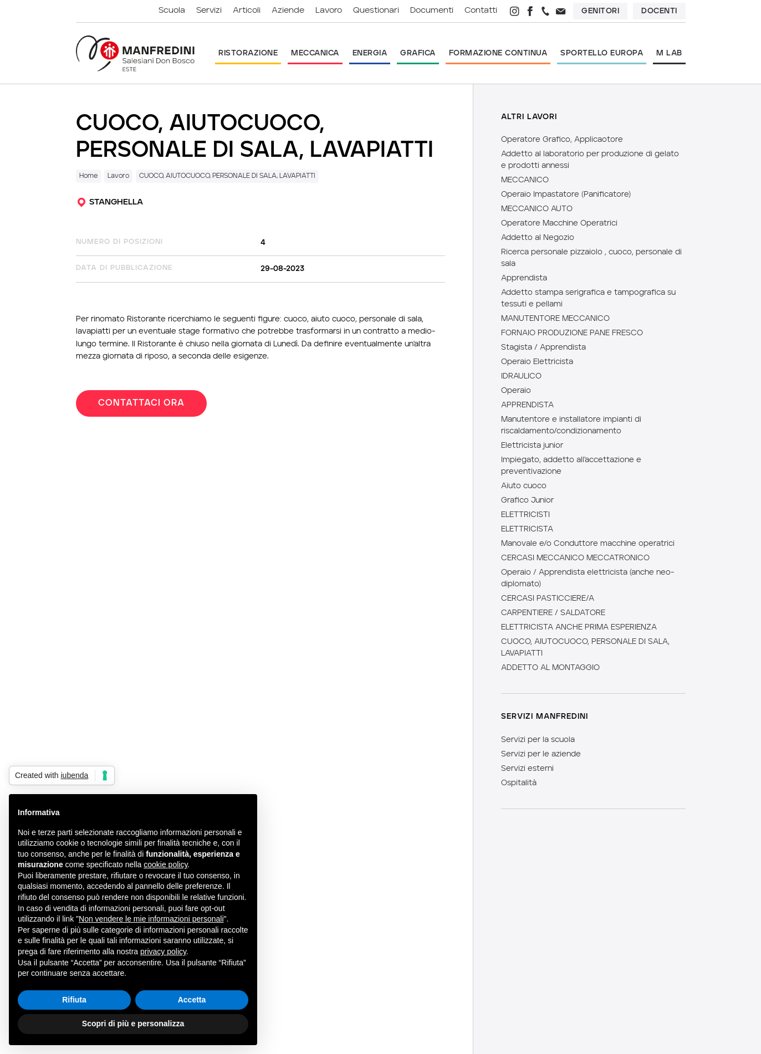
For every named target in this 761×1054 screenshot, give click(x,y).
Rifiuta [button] (74, 999)
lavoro (328, 11)
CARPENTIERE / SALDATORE (553, 613)
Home (88, 176)
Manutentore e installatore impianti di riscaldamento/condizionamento (571, 425)
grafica (418, 53)
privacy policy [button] (163, 951)
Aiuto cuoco (524, 486)
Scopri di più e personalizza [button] (133, 1023)
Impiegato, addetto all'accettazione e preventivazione (571, 465)
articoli (247, 11)
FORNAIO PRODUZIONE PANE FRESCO (572, 333)
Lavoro (118, 176)
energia (370, 53)
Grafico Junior (527, 500)
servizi (209, 11)
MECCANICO (525, 180)
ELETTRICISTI (525, 515)
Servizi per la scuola (538, 740)
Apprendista (524, 278)
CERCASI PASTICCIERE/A (547, 598)
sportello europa (601, 53)
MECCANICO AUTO (537, 209)
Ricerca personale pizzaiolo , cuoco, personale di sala (591, 258)
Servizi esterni (527, 768)
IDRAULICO (521, 376)
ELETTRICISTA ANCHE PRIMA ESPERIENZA (579, 627)
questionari (376, 11)
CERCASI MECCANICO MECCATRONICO (575, 558)
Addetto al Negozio (537, 238)
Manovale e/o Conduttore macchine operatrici (588, 544)
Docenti (659, 11)
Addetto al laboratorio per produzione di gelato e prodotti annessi (590, 160)
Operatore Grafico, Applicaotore (562, 140)
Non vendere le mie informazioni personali (151, 918)
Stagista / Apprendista (543, 347)
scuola (172, 11)
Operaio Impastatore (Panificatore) (566, 194)
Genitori (600, 11)
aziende (288, 11)
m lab (669, 53)
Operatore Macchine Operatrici (559, 223)
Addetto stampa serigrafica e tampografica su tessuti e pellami (588, 298)
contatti (480, 11)
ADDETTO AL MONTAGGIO (550, 668)
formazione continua (498, 53)
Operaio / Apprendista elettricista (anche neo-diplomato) (587, 578)
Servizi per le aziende (541, 754)
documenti (431, 11)
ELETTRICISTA (527, 529)
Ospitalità (519, 783)
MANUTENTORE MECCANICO (555, 319)
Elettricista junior (532, 445)
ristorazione (248, 53)
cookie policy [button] (165, 864)
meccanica (315, 53)
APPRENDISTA (527, 405)
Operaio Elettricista (537, 362)
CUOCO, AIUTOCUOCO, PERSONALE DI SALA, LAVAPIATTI (227, 176)
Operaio (516, 391)
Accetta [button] (192, 999)
